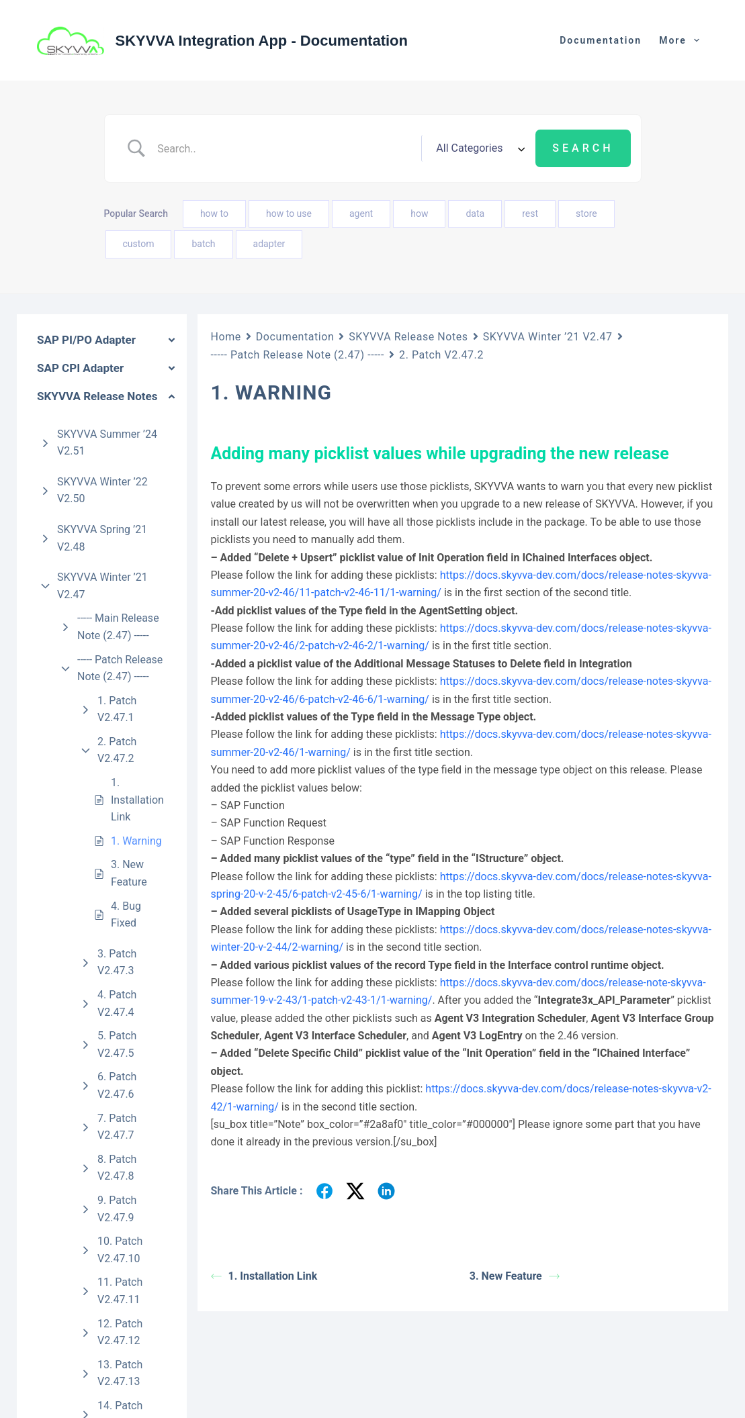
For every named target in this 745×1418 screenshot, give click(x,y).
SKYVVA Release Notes (408, 336)
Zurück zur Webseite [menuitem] (585, 40)
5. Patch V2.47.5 (116, 1044)
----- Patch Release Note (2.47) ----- (120, 668)
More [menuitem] (681, 40)
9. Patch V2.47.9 (116, 1209)
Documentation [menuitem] (470, 40)
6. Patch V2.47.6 (116, 1085)
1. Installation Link (137, 799)
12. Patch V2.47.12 (119, 1332)
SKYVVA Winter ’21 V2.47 (102, 586)
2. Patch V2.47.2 (116, 750)
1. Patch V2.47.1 (116, 709)
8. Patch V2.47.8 (116, 1168)
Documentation (295, 336)
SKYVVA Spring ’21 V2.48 (102, 538)
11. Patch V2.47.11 (119, 1291)
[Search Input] (284, 148)
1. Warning (136, 841)
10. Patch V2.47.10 (119, 1250)
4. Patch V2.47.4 (116, 1003)
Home (226, 336)
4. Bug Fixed (126, 915)
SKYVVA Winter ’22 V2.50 (102, 490)
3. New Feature (129, 873)
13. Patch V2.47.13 (119, 1373)
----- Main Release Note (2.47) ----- (118, 627)
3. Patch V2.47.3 (116, 962)
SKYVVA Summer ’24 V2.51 (107, 443)
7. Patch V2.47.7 (116, 1127)
